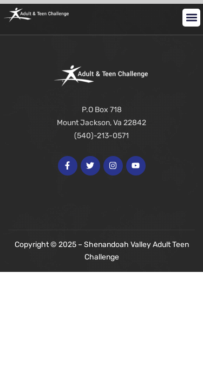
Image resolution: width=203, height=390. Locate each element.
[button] (191, 18)
